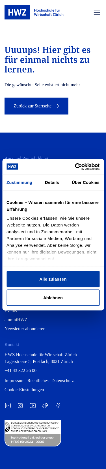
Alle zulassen (52, 279)
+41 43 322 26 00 (20, 370)
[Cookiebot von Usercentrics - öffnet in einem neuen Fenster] (75, 166)
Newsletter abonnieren (25, 328)
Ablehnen (53, 297)
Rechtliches (38, 380)
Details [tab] (52, 182)
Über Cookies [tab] (85, 182)
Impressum (15, 380)
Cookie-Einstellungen (24, 389)
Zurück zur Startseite (37, 106)
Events (11, 310)
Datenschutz (62, 380)
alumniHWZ (16, 319)
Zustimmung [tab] (19, 182)
